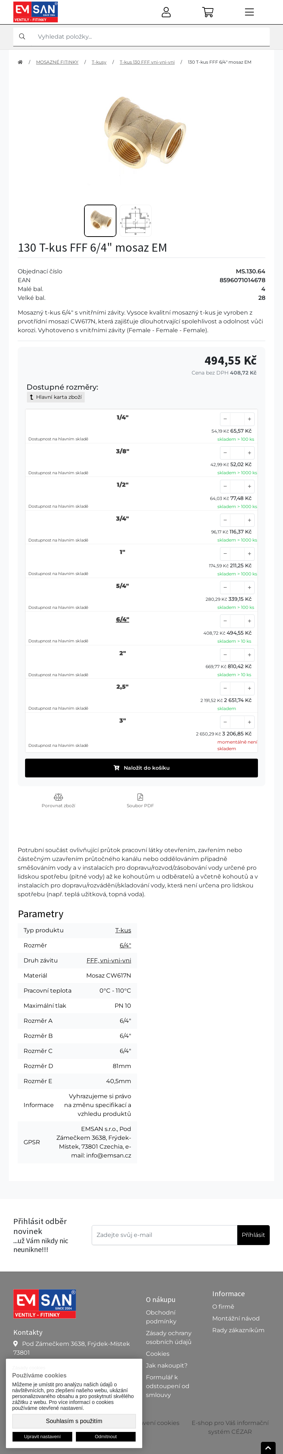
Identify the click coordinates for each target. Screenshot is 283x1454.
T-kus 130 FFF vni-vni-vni (147, 62)
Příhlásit (253, 1234)
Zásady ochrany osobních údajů (169, 1337)
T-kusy (99, 62)
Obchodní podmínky (161, 1317)
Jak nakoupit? (167, 1365)
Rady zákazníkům (238, 1330)
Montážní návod (236, 1318)
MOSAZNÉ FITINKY (57, 62)
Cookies (158, 1353)
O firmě (223, 1306)
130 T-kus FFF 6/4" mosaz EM (219, 62)
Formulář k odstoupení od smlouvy (167, 1386)
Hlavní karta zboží (56, 397)
